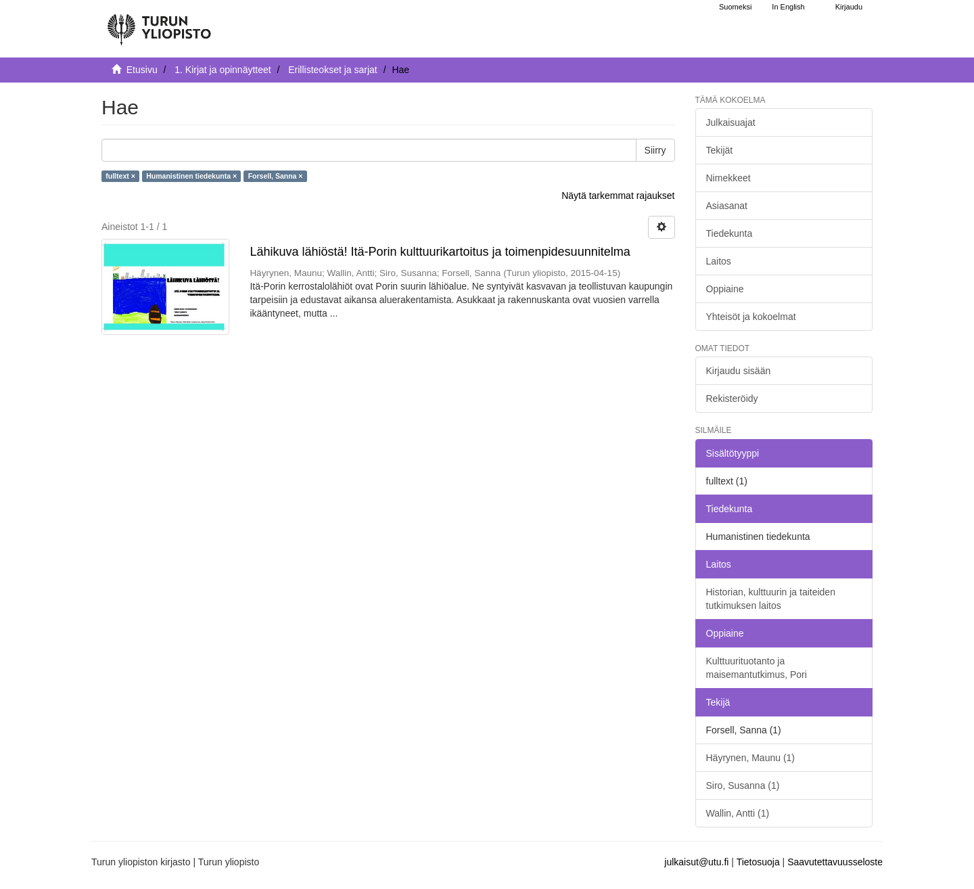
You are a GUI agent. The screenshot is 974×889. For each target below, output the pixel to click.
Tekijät (719, 150)
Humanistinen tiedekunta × (191, 176)
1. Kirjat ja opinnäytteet (223, 69)
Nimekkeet (728, 178)
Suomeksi (735, 7)
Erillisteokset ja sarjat (332, 69)
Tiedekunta (729, 233)
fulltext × (120, 176)
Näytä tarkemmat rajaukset (617, 195)
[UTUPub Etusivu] (159, 23)
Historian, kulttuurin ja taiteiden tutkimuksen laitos (770, 599)
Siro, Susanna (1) (743, 785)
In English (788, 7)
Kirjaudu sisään (738, 370)
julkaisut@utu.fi (696, 862)
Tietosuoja (758, 862)
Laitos (718, 261)
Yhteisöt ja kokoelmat (751, 316)
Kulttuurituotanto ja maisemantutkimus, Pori (756, 668)
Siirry (655, 150)
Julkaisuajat (731, 122)
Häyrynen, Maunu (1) (750, 757)
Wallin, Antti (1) (738, 813)
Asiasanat (726, 205)
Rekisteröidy (732, 398)
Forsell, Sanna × (275, 176)
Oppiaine (725, 288)
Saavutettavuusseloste (835, 862)
